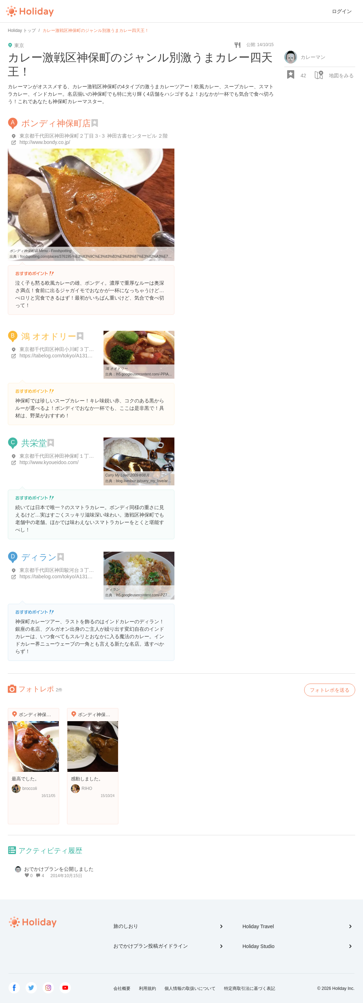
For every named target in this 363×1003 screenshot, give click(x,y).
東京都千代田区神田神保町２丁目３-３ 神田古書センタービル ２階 (93, 136)
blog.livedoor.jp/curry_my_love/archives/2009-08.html (158, 481)
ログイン (342, 11)
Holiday (30, 11)
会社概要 (121, 988)
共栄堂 (34, 443)
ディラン (39, 557)
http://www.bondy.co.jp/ (44, 142)
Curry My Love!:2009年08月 (127, 475)
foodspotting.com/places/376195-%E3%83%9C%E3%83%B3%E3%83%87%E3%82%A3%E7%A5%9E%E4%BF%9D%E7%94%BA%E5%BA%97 (135, 256)
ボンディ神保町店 (56, 123)
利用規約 (147, 988)
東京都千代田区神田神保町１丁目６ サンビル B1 (73, 456)
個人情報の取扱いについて (190, 988)
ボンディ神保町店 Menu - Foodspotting (41, 251)
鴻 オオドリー (48, 336)
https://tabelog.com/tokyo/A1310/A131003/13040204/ (77, 355)
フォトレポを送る (330, 690)
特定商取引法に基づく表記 (249, 988)
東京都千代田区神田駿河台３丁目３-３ (62, 570)
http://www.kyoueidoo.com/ (49, 462)
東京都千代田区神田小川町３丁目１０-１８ (67, 349)
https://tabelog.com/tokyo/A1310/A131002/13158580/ (77, 576)
